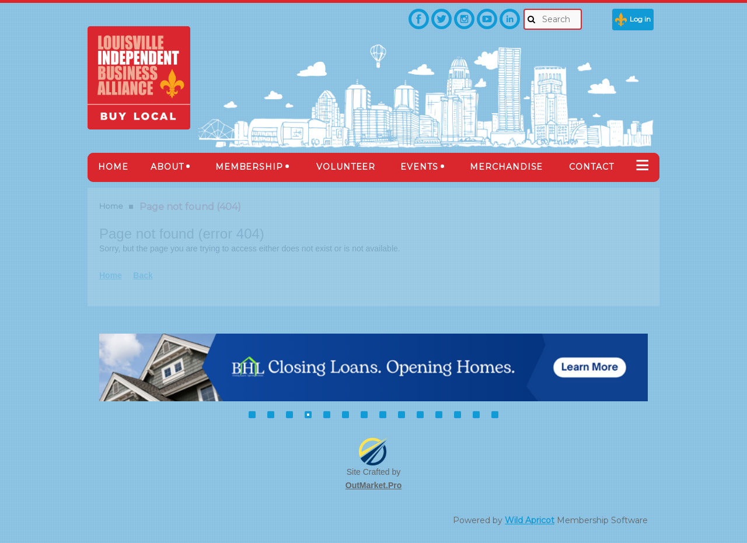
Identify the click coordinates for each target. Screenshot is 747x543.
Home (111, 206)
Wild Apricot (529, 520)
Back (142, 275)
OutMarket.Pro (373, 485)
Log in (640, 19)
